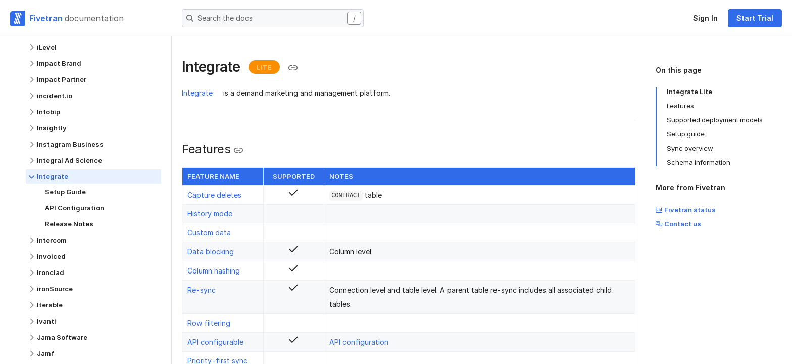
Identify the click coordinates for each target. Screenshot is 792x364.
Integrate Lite (689, 91)
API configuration (358, 342)
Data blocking (210, 251)
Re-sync (201, 290)
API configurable (215, 342)
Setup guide (686, 134)
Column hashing (213, 270)
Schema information (698, 162)
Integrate (197, 92)
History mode (209, 213)
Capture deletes (214, 195)
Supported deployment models (715, 120)
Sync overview (690, 148)
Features (680, 106)
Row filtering (208, 322)
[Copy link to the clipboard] (293, 68)
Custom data (209, 232)
